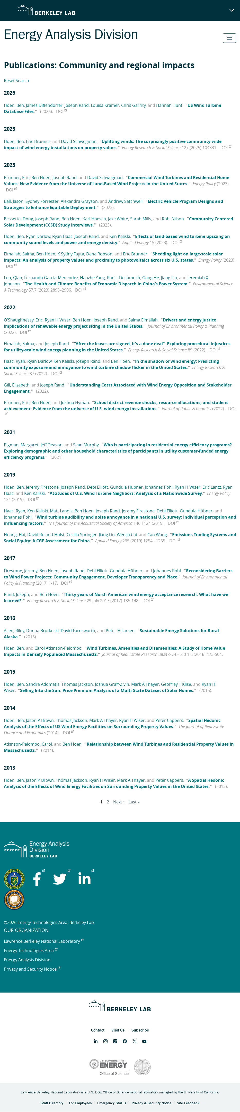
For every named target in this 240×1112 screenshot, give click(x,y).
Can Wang (157, 534)
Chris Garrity (133, 105)
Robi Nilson (173, 219)
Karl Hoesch (94, 219)
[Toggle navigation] (229, 38)
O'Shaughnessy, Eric (23, 320)
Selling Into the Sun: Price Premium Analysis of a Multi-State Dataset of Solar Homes (106, 690)
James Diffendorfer (44, 105)
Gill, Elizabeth (17, 385)
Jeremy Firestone (42, 487)
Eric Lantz (211, 487)
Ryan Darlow (38, 236)
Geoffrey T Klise (176, 684)
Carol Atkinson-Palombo (58, 648)
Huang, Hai (14, 534)
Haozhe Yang (92, 277)
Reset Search (16, 80)
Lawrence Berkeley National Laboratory (44, 941)
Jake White (118, 219)
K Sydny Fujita (70, 254)
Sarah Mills (140, 219)
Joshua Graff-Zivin (112, 684)
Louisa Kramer (105, 105)
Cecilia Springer (82, 534)
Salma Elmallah (143, 320)
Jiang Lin (169, 277)
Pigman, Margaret (21, 445)
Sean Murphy (86, 445)
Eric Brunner (38, 141)
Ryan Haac (62, 236)
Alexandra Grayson (79, 201)
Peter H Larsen (120, 630)
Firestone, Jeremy (20, 571)
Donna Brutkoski (42, 630)
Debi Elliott (97, 487)
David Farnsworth (78, 630)
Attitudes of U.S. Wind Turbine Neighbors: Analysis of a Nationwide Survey (126, 493)
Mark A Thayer (145, 684)
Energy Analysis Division (27, 960)
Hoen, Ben (14, 105)
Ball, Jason (13, 201)
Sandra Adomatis (42, 684)
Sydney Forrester (42, 201)
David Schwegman (78, 141)
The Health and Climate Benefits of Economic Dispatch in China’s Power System (106, 284)
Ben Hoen (40, 177)
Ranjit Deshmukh (123, 277)
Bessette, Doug (18, 219)
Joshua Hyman (75, 402)
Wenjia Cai (127, 534)
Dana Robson (99, 254)
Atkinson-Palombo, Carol (28, 744)
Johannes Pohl (159, 487)
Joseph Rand (77, 105)
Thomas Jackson (77, 684)
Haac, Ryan (14, 361)
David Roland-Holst (46, 534)
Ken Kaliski (119, 236)
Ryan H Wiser (57, 320)
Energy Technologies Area (30, 950)
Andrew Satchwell (125, 201)
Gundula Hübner (126, 487)
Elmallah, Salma (19, 254)
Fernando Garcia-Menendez (51, 277)
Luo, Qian (13, 277)
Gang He (150, 277)
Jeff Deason (52, 445)
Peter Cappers (169, 720)
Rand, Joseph (16, 594)
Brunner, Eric (16, 177)
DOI (61, 111)
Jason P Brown (40, 720)
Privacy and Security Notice (32, 969)
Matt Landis (61, 511)
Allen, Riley (14, 630)
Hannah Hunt (169, 105)
